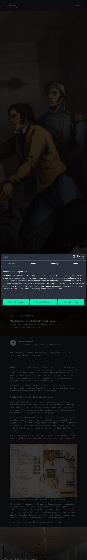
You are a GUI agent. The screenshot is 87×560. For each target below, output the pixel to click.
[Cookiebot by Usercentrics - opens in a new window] (74, 257)
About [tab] (75, 264)
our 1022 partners (16, 275)
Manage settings (44, 302)
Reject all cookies (16, 302)
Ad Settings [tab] (54, 264)
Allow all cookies (71, 302)
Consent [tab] (11, 264)
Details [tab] (33, 264)
